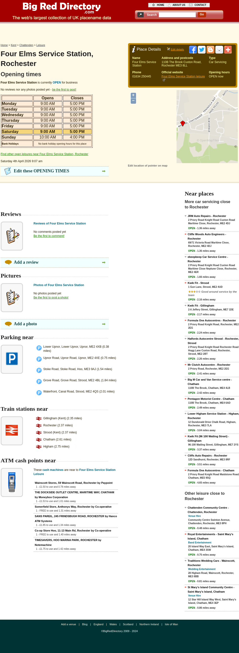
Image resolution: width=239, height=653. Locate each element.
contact (200, 5)
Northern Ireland (149, 624)
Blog (85, 624)
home (160, 5)
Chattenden (26, 45)
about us (179, 5)
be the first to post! (64, 89)
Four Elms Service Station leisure (183, 76)
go (202, 14)
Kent (13, 45)
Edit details (177, 49)
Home (4, 45)
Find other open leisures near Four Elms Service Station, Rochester (45, 154)
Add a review (26, 262)
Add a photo (25, 323)
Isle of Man (171, 624)
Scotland (128, 624)
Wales (113, 624)
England (98, 624)
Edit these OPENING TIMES (41, 170)
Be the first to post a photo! (51, 297)
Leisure (40, 45)
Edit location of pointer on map (148, 165)
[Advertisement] (119, 32)
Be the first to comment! (49, 236)
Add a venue (68, 624)
